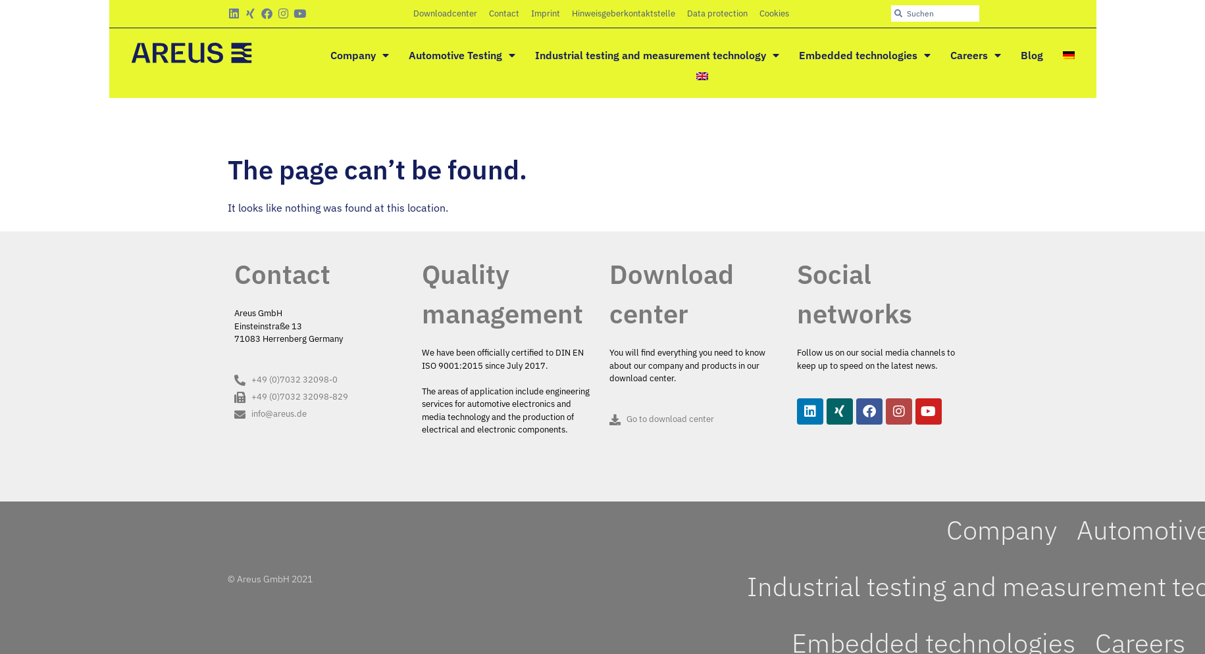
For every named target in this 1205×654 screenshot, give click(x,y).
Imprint (545, 13)
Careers (975, 55)
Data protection (717, 13)
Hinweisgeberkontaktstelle (623, 13)
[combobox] (935, 13)
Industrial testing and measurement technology (657, 55)
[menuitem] (1069, 55)
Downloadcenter (445, 13)
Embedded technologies (865, 55)
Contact (504, 13)
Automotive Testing (462, 55)
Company (359, 55)
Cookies (774, 13)
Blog (1032, 55)
